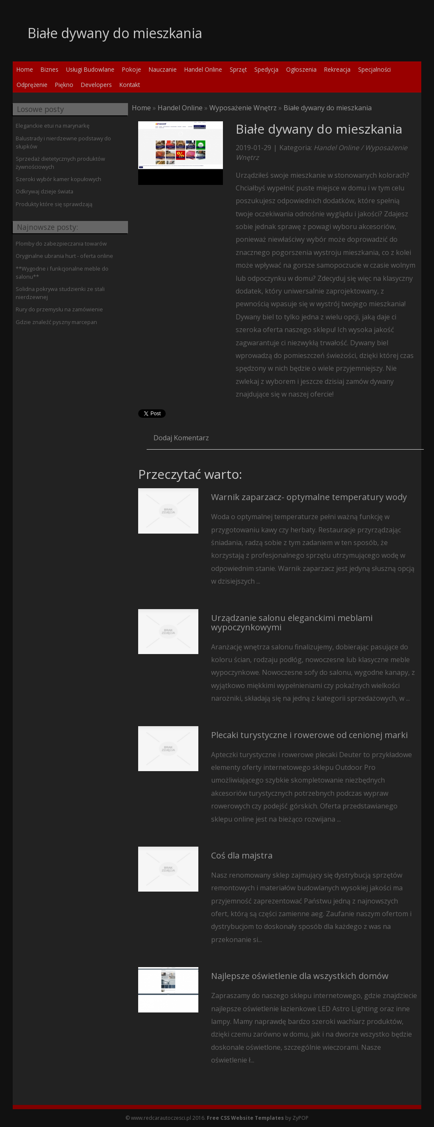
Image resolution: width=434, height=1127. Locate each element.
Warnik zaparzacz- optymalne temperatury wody (309, 497)
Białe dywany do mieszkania (328, 107)
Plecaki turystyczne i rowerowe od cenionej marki (309, 735)
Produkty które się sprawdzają (54, 204)
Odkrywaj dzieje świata (44, 191)
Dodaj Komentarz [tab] (181, 437)
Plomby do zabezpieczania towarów (61, 243)
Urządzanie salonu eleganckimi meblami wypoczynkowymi (292, 622)
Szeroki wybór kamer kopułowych (58, 179)
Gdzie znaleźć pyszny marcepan (56, 322)
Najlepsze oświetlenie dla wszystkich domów (300, 976)
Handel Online (180, 107)
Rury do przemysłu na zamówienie (59, 309)
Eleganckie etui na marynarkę (52, 125)
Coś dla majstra (242, 855)
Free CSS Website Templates (245, 1117)
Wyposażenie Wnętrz (243, 107)
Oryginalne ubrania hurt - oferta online (64, 256)
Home (141, 107)
